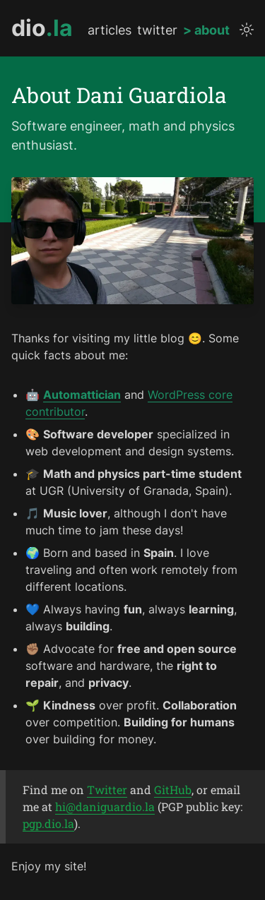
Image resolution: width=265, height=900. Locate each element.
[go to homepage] (42, 27)
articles (109, 30)
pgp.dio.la (48, 823)
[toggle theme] (246, 29)
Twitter (107, 789)
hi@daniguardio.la (105, 806)
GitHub (173, 789)
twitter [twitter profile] (157, 30)
